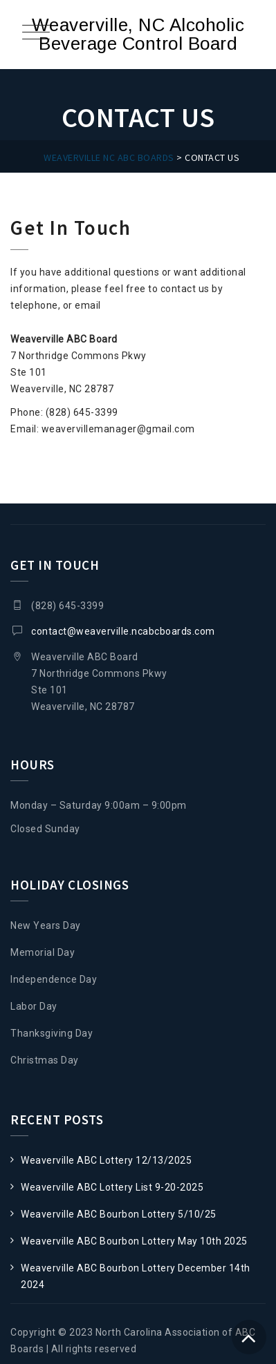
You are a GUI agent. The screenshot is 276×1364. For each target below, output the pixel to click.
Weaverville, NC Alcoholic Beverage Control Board (138, 34)
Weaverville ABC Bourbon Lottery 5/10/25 (119, 1214)
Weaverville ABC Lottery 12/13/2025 (106, 1160)
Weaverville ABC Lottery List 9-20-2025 (112, 1187)
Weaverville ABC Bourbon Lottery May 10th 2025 (134, 1241)
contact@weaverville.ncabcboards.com (123, 631)
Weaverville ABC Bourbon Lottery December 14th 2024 (135, 1276)
